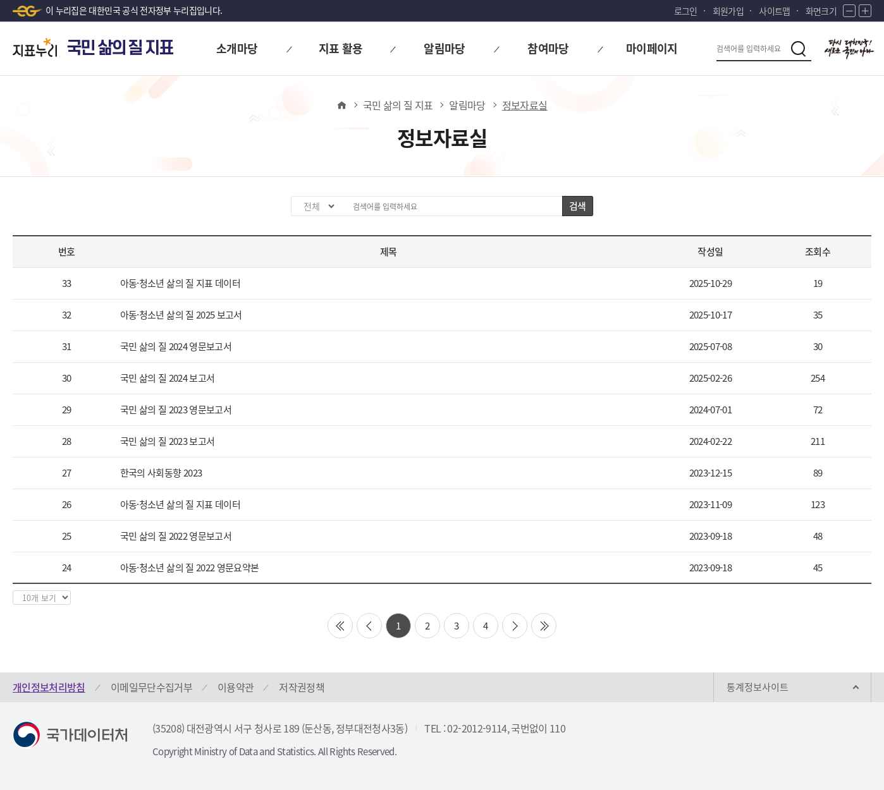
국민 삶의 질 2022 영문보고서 (175, 536)
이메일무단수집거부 (151, 687)
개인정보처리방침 (49, 687)
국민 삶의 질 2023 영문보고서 (175, 409)
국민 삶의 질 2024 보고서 (167, 378)
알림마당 (467, 105)
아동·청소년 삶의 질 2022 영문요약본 (189, 567)
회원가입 (728, 10)
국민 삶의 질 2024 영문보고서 (175, 346)
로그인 (685, 10)
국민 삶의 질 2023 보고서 (167, 441)
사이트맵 (774, 10)
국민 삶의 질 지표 (398, 105)
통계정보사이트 (758, 687)
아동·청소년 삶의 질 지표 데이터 (180, 283)
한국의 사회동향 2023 (161, 473)
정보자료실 (525, 105)
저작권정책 (301, 687)
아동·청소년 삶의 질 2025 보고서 (181, 315)
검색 (577, 206)
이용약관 (236, 687)
